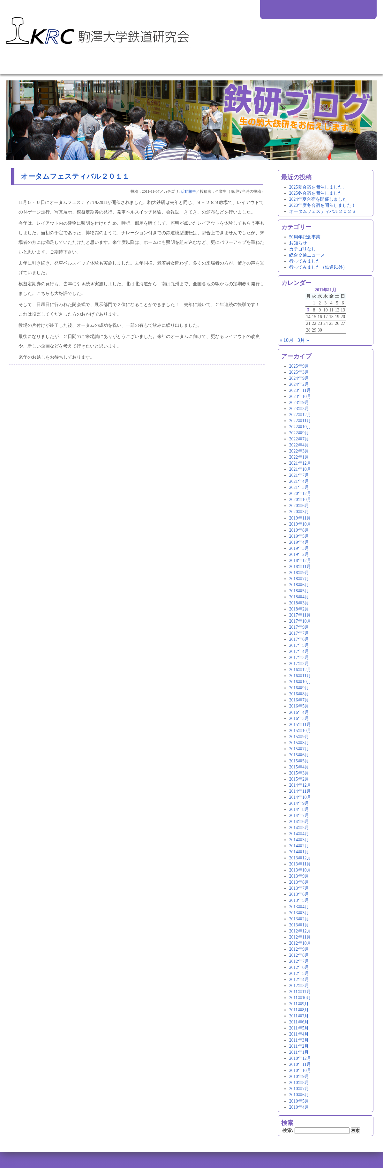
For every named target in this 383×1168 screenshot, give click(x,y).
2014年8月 (299, 809)
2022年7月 (299, 439)
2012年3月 (299, 985)
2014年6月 (299, 821)
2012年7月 (299, 961)
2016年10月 (300, 681)
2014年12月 (300, 785)
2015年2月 (299, 779)
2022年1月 (299, 457)
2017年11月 (300, 615)
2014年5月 (299, 827)
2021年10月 (300, 469)
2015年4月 (299, 767)
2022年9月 (299, 433)
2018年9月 (299, 572)
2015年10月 (300, 730)
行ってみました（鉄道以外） (318, 267)
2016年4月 (299, 712)
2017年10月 (300, 621)
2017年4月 (299, 651)
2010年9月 (299, 1076)
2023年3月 (299, 408)
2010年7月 (299, 1088)
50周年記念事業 (304, 237)
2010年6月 (299, 1094)
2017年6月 (299, 639)
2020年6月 (299, 505)
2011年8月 (299, 1009)
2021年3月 (299, 487)
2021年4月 (299, 481)
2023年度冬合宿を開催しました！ (322, 205)
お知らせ (298, 243)
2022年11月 (300, 420)
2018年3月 (299, 603)
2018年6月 (299, 584)
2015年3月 (299, 773)
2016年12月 (300, 669)
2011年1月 (299, 1052)
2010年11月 (300, 1064)
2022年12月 (300, 414)
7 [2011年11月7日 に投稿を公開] (308, 310)
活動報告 (188, 191)
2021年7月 (299, 475)
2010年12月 (300, 1058)
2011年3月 (299, 1040)
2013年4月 (299, 906)
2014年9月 (299, 803)
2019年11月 (300, 518)
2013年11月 (300, 864)
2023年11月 (300, 390)
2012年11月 (300, 937)
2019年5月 (299, 536)
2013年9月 (299, 876)
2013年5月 (299, 900)
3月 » (303, 340)
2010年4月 (299, 1107)
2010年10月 (300, 1070)
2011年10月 (300, 997)
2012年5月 (299, 973)
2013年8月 (299, 882)
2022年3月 (299, 451)
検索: (287, 1130)
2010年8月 (299, 1082)
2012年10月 (300, 943)
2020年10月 (300, 499)
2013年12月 (300, 858)
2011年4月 (299, 1034)
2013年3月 (299, 912)
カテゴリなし (302, 249)
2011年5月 (299, 1028)
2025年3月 (299, 372)
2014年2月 (299, 845)
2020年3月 (299, 511)
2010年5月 (299, 1101)
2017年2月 (299, 663)
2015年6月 (299, 754)
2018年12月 (300, 560)
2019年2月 (299, 554)
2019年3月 (299, 548)
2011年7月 (299, 1016)
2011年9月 (299, 1003)
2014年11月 (300, 791)
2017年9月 (299, 627)
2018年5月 (299, 590)
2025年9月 (299, 366)
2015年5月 (299, 761)
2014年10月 (300, 797)
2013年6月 (299, 894)
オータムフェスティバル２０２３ (322, 211)
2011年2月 (299, 1046)
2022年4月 (299, 445)
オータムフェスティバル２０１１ (75, 176)
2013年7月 (299, 888)
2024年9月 (299, 378)
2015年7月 (299, 748)
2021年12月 (300, 463)
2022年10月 (300, 426)
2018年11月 (300, 566)
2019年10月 (300, 524)
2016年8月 (299, 694)
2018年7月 (299, 578)
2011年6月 (299, 1022)
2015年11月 (300, 724)
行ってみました (304, 261)
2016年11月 (300, 675)
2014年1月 (299, 852)
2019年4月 (299, 542)
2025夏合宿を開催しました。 (318, 187)
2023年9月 (299, 402)
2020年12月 (300, 493)
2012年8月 (299, 955)
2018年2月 (299, 609)
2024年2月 (299, 384)
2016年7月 (299, 700)
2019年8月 (299, 530)
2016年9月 (299, 687)
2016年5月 (299, 706)
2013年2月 (299, 919)
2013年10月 (300, 870)
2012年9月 (299, 949)
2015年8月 (299, 742)
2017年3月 (299, 657)
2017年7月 (299, 633)
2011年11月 (300, 991)
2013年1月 (299, 925)
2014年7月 (299, 815)
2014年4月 (299, 833)
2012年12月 (300, 931)
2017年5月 (299, 645)
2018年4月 (299, 597)
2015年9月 (299, 736)
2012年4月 (299, 979)
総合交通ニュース (307, 255)
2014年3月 (299, 839)
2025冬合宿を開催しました (315, 193)
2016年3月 (299, 718)
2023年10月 (300, 396)
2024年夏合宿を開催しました (318, 199)
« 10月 (287, 340)
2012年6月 (299, 967)
